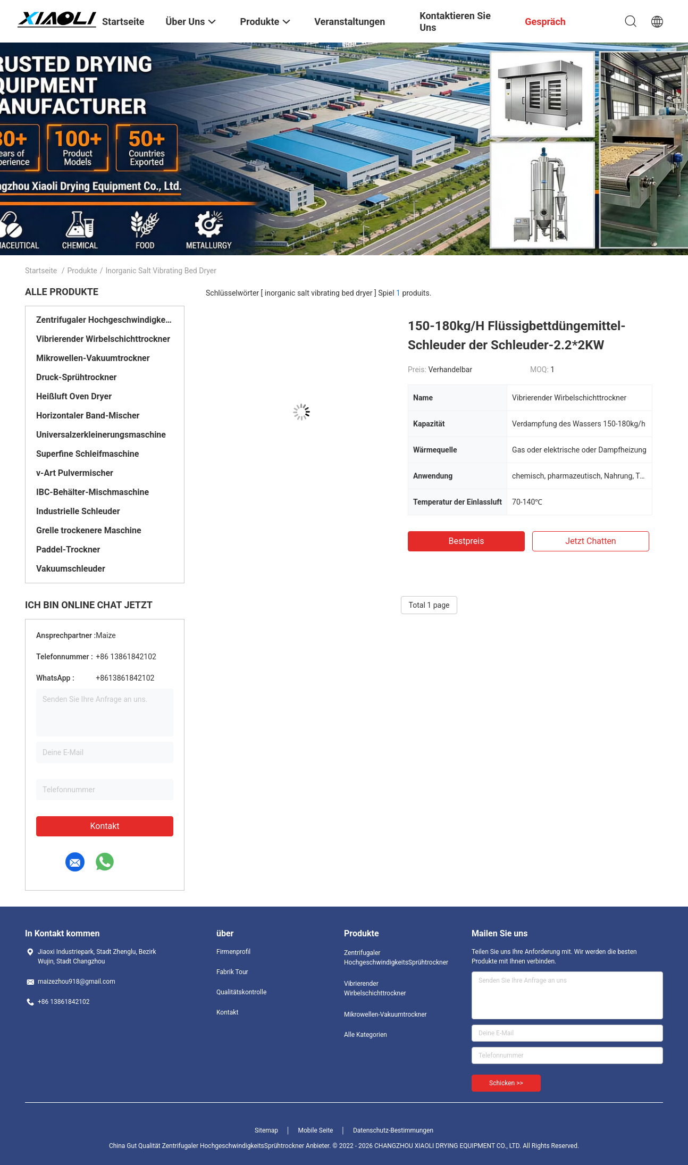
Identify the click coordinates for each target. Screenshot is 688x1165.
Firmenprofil (233, 952)
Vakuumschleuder (70, 569)
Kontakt (104, 826)
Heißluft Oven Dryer (74, 396)
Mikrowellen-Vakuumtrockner (93, 358)
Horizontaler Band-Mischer (87, 415)
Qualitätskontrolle (241, 992)
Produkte (82, 270)
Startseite (41, 270)
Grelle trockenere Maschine (88, 530)
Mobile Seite (315, 1130)
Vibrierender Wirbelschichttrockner (103, 339)
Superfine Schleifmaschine (87, 454)
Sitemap (266, 1130)
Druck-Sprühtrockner (76, 377)
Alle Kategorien (365, 1034)
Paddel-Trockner (68, 549)
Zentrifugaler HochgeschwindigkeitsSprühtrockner (104, 320)
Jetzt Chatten (590, 541)
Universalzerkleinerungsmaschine (101, 435)
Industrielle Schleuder (78, 511)
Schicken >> (506, 1083)
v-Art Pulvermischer (74, 473)
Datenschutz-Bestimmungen (393, 1130)
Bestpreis (466, 541)
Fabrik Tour (232, 972)
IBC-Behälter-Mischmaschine (92, 492)
